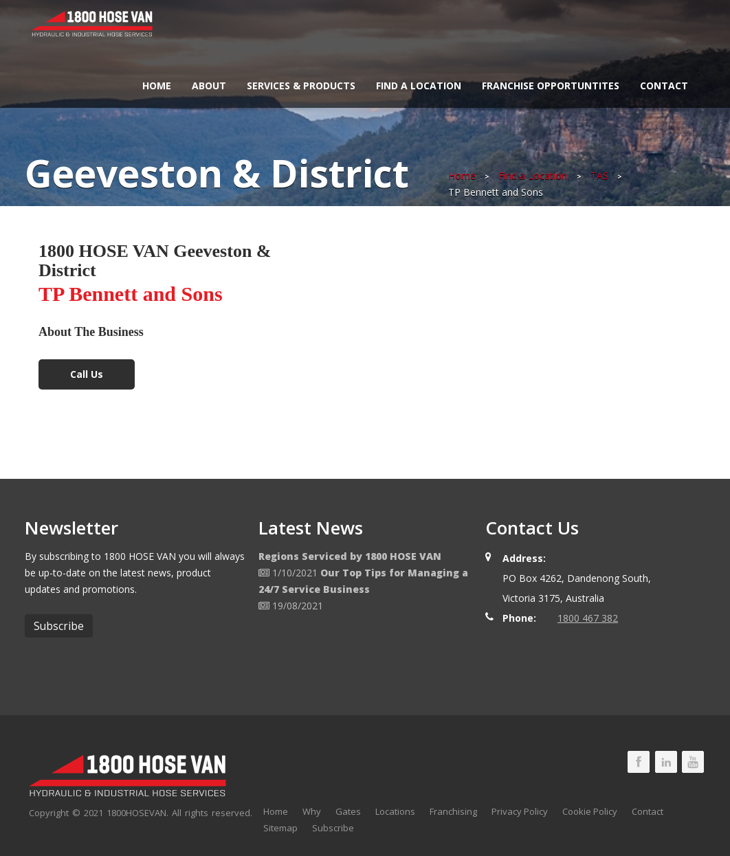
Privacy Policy (519, 811)
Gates (348, 811)
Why (311, 811)
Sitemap (280, 828)
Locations (395, 811)
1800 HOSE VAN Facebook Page (639, 762)
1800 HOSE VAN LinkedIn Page (666, 762)
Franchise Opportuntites (550, 85)
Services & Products (301, 85)
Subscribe (333, 828)
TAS (599, 175)
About (209, 85)
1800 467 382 (587, 617)
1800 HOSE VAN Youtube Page (693, 762)
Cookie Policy (589, 811)
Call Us (86, 374)
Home (156, 85)
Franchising (453, 811)
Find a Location (418, 85)
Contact (664, 85)
